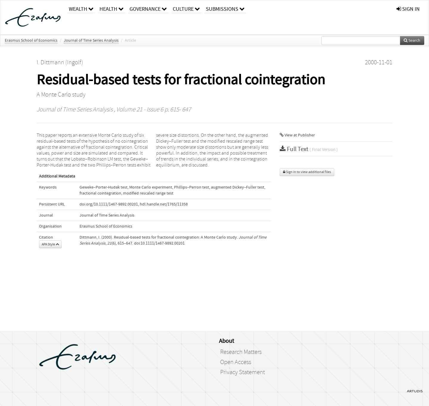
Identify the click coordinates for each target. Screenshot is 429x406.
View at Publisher (297, 135)
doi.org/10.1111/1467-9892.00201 (109, 204)
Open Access (235, 362)
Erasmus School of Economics (31, 40)
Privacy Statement (242, 372)
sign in (408, 9)
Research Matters (241, 352)
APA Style (50, 244)
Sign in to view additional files (307, 172)
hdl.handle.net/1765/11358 (164, 204)
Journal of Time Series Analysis (91, 40)
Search (412, 40)
